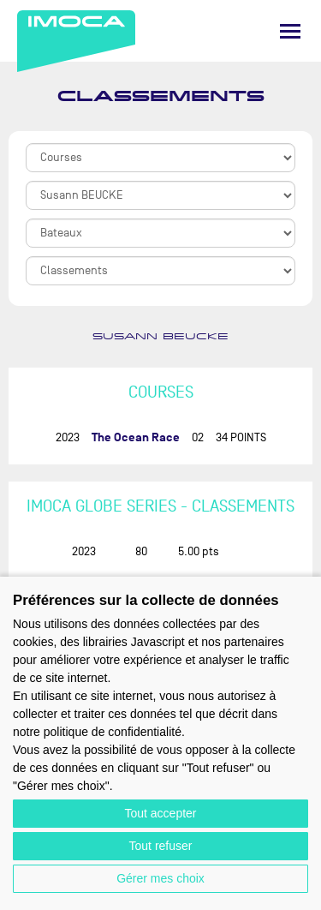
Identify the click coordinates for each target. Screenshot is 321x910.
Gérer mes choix (160, 878)
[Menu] (290, 31)
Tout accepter (160, 813)
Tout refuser (161, 846)
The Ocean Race (136, 437)
